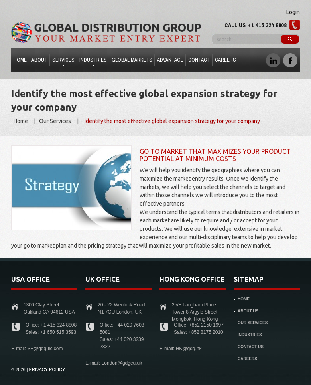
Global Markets (132, 59)
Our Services (55, 121)
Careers (225, 59)
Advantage (170, 59)
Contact (199, 59)
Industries (92, 61)
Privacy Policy (47, 369)
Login (293, 12)
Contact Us (251, 347)
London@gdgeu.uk (122, 363)
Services (63, 61)
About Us (248, 311)
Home (20, 59)
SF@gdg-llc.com (45, 348)
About (39, 59)
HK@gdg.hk (189, 348)
